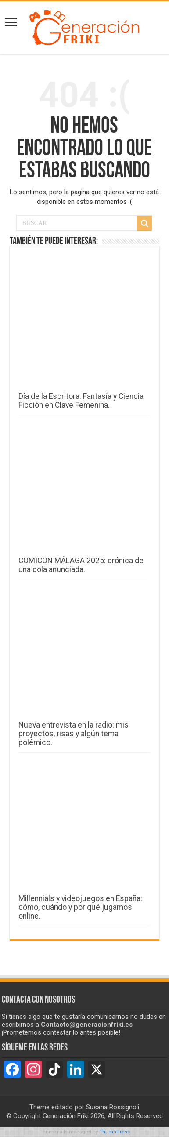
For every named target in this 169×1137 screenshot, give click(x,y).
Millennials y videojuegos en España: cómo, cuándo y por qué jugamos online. (80, 907)
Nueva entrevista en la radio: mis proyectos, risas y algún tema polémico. (73, 734)
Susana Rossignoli (112, 1107)
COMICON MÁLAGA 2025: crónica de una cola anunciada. (81, 565)
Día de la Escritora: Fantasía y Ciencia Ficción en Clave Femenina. (81, 400)
